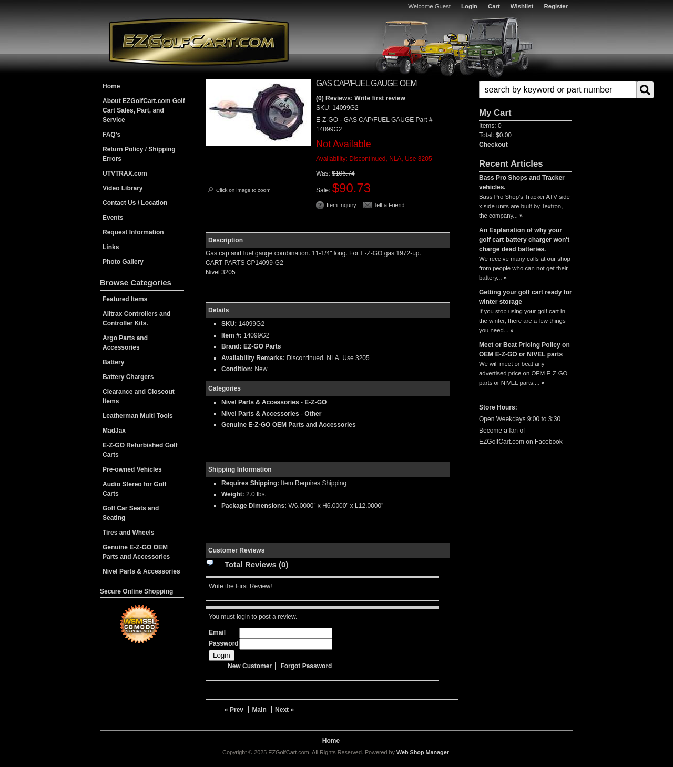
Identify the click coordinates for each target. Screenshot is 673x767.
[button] (525, 89)
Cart (494, 6)
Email (217, 632)
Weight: (232, 494)
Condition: (237, 369)
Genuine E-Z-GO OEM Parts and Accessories (288, 424)
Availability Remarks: (253, 358)
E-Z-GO (315, 402)
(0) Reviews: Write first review (360, 98)
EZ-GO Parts (262, 346)
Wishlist (522, 6)
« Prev (234, 709)
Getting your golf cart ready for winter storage (525, 297)
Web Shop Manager (422, 752)
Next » (284, 709)
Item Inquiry (341, 205)
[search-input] (558, 89)
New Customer (250, 666)
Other (312, 413)
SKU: (324, 107)
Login (469, 6)
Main (259, 709)
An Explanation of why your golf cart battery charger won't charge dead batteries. (524, 240)
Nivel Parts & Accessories (260, 402)
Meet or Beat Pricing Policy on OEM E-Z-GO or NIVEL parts (524, 349)
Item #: (232, 335)
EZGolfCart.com (199, 41)
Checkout (493, 144)
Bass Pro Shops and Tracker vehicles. (522, 182)
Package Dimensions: (254, 505)
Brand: (231, 346)
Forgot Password (306, 666)
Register (556, 6)
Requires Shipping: (250, 483)
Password (224, 643)
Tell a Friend (389, 205)
